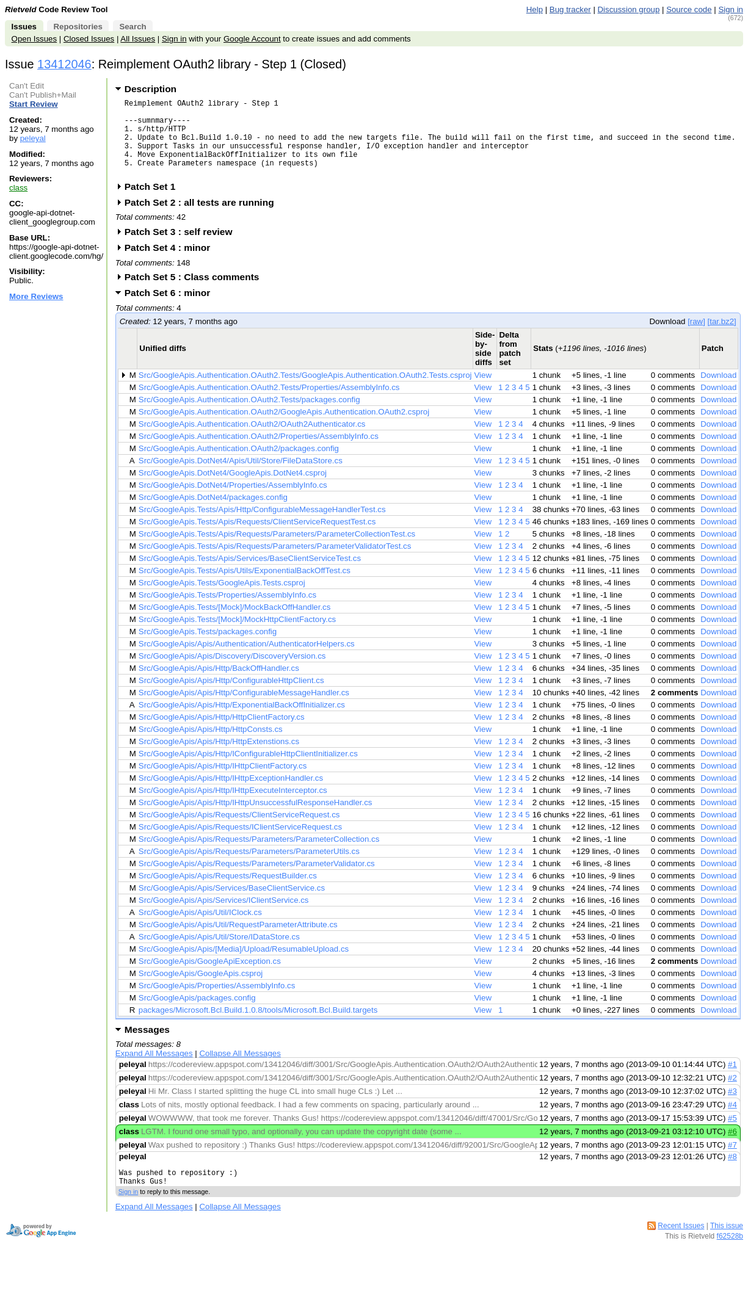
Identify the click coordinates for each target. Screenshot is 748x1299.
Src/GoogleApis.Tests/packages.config (208, 648)
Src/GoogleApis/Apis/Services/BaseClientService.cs (232, 904)
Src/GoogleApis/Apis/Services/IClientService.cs (224, 916)
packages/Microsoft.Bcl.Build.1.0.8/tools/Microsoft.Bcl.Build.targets (258, 1026)
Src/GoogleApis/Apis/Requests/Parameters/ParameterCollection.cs (259, 855)
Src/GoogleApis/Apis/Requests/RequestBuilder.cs (228, 892)
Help (534, 9)
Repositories (77, 26)
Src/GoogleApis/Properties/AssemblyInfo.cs (217, 1002)
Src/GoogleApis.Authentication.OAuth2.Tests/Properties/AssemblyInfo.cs (269, 403)
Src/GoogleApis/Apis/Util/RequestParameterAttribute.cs (238, 941)
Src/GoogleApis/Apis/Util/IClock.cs (200, 928)
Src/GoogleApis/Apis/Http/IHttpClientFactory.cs (223, 782)
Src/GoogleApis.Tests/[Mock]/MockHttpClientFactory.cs (237, 635)
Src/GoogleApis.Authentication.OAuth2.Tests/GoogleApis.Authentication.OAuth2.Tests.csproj (305, 391)
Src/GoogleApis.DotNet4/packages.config (213, 513)
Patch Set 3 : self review (183, 248)
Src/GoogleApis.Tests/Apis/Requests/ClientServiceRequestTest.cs (257, 538)
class (18, 187)
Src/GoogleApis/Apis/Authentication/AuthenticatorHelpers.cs (247, 660)
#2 (732, 1094)
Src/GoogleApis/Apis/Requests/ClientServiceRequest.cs (239, 831)
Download (718, 391)
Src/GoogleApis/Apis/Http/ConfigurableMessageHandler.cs (244, 709)
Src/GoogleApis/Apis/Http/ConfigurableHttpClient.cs (231, 696)
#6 (732, 1147)
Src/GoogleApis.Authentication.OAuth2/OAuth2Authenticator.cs (252, 440)
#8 (732, 1173)
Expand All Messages (154, 1069)
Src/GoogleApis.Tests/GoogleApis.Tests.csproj (222, 599)
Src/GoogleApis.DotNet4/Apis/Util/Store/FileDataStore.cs (241, 477)
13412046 (64, 64)
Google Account (252, 38)
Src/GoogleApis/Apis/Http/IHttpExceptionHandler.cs (231, 794)
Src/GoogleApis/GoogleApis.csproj (201, 989)
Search (132, 26)
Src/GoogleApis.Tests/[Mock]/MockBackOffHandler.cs (235, 623)
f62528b (730, 1256)
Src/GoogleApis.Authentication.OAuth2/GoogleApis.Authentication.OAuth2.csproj (284, 428)
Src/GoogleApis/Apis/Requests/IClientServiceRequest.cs (240, 843)
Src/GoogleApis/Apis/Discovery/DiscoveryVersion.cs (232, 672)
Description (150, 89)
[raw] (696, 337)
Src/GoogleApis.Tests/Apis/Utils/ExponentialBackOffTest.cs (244, 587)
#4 (732, 1121)
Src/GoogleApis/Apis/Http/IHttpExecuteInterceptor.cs (233, 806)
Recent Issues (681, 1246)
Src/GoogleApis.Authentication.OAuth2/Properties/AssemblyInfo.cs (259, 452)
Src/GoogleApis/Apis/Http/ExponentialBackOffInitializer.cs (242, 721)
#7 (732, 1161)
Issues (24, 26)
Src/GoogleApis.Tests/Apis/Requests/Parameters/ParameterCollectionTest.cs (277, 550)
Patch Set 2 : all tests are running (203, 219)
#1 (732, 1080)
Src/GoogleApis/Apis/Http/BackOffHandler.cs (219, 684)
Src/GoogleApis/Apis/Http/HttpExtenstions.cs (219, 757)
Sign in (730, 9)
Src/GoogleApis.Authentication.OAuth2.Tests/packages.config (249, 416)
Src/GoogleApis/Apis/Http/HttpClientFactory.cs (222, 733)
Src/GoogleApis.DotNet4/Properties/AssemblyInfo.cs (233, 501)
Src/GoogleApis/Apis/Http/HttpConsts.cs (211, 745)
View (483, 391)
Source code (688, 9)
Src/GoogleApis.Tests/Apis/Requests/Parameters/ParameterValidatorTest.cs (275, 562)
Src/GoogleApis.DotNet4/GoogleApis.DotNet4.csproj (233, 489)
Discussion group (629, 9)
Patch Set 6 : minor (172, 309)
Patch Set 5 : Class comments (196, 293)
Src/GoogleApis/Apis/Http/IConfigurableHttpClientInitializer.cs (248, 770)
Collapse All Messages (239, 1069)
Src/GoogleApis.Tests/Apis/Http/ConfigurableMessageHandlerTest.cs (262, 525)
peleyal (33, 138)
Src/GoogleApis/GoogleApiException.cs (210, 977)
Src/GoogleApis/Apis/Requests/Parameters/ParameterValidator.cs (257, 880)
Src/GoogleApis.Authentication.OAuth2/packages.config (239, 464)
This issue (726, 1246)
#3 (732, 1107)
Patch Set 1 (154, 203)
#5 (732, 1134)
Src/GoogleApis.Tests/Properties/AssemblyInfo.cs (227, 611)
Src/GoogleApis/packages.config (197, 1014)
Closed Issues (89, 38)
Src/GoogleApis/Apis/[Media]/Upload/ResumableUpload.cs (244, 965)
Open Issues (34, 38)
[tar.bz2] (722, 337)
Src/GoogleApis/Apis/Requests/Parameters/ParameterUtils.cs (249, 867)
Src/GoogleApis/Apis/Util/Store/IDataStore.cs (219, 953)
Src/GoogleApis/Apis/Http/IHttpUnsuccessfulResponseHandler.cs (255, 818)
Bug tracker (570, 9)
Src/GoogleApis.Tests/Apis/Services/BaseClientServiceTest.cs (250, 574)
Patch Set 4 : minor (172, 264)
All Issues (137, 38)
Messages (147, 1046)
